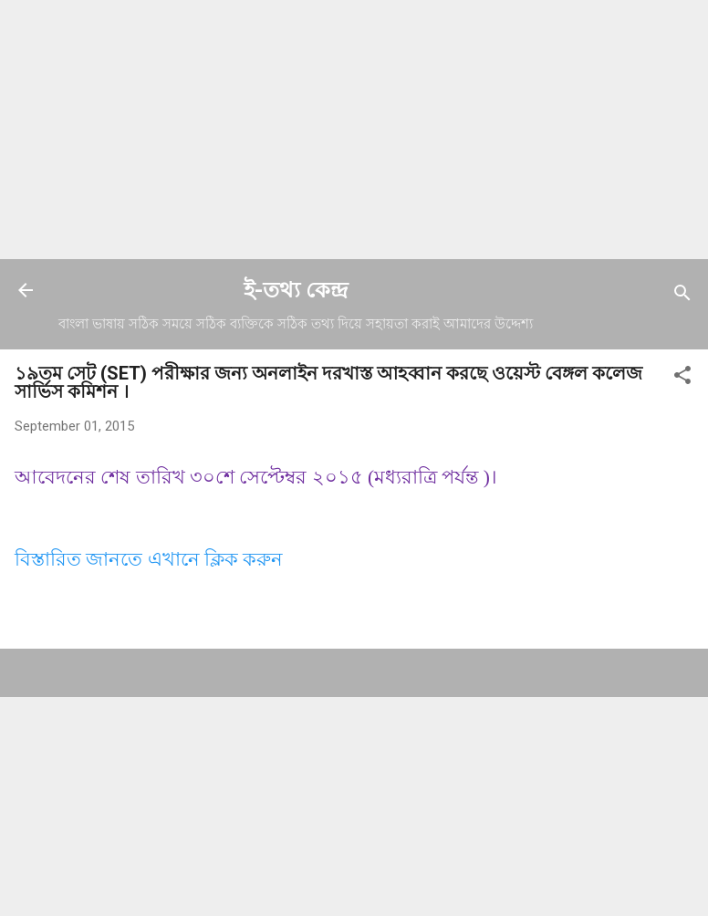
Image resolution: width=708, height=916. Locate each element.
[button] (682, 378)
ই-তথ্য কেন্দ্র (296, 290)
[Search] (682, 296)
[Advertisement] (354, 127)
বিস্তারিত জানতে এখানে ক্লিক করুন (149, 559)
